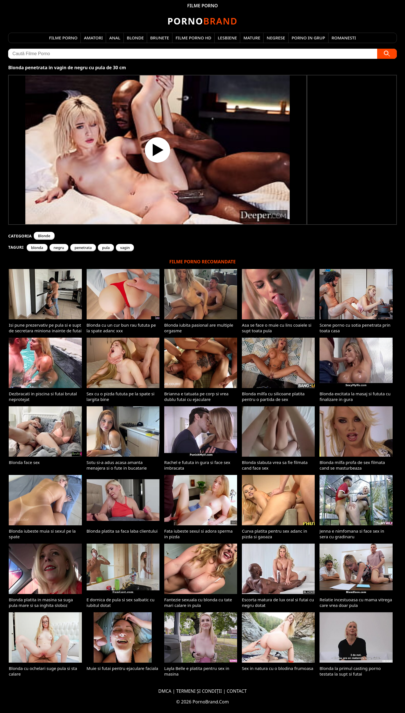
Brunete (159, 38)
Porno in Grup (308, 38)
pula (106, 247)
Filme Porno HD (193, 38)
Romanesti (344, 38)
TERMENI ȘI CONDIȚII (199, 691)
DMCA (165, 691)
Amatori (93, 38)
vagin (125, 247)
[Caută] (387, 54)
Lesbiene (227, 38)
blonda (37, 247)
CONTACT (237, 691)
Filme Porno (63, 38)
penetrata (83, 247)
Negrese (276, 38)
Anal (114, 38)
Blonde (135, 38)
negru (59, 247)
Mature (251, 38)
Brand (202, 21)
